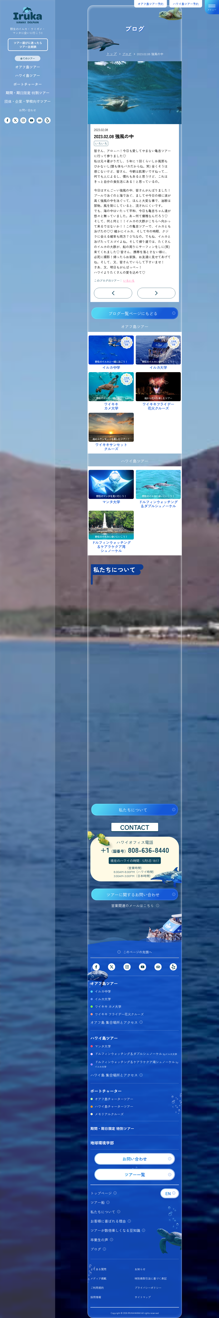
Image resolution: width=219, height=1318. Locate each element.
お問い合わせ (27, 110)
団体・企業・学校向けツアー (27, 101)
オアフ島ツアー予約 (150, 4)
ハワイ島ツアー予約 (186, 4)
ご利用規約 (97, 1288)
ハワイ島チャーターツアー (114, 1106)
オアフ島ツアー (27, 66)
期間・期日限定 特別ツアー (27, 92)
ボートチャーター (27, 84)
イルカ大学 (103, 999)
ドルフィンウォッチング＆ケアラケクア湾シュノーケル (136, 1063)
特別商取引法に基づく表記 (151, 1278)
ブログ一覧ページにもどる (132, 313)
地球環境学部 (102, 1142)
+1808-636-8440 (134, 850)
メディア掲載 (98, 1278)
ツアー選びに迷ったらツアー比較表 (28, 45)
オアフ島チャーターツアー (114, 1098)
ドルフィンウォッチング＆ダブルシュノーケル (136, 1053)
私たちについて (133, 810)
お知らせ (140, 1269)
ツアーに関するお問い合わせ (133, 895)
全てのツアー (27, 58)
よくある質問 (98, 1269)
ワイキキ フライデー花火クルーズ (119, 1014)
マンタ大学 (103, 1046)
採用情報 (95, 1297)
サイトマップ (143, 1297)
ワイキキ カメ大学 (108, 1006)
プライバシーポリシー (148, 1288)
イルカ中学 (103, 991)
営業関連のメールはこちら (132, 905)
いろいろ (101, 143)
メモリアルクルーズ (109, 1114)
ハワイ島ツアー (27, 75)
